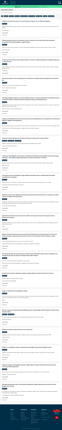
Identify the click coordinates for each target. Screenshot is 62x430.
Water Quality (39, 16)
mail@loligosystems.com (46, 417)
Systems (45, 16)
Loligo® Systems (31, 428)
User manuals (34, 415)
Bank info (22, 412)
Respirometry (51, 16)
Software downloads (35, 419)
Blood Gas (11, 16)
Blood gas (4, 102)
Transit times (23, 416)
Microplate (17, 16)
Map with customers (14, 419)
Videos (32, 416)
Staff (11, 415)
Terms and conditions (25, 418)
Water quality (18, 140)
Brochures (33, 418)
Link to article (5, 32)
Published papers (34, 422)
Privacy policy (23, 419)
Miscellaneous (24, 16)
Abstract (5, 35)
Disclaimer (23, 413)
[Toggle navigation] (13, 2)
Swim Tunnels (32, 16)
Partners (12, 413)
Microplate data (34, 421)
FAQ (32, 423)
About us (12, 412)
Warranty (23, 415)
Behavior (6, 16)
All (2, 16)
